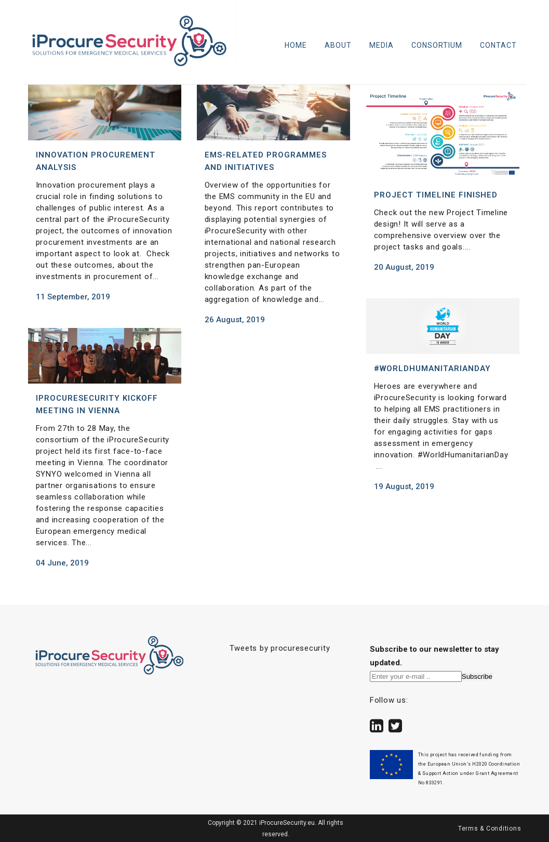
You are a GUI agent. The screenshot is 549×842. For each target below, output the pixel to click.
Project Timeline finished (436, 195)
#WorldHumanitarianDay (432, 368)
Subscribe (477, 676)
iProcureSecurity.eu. (287, 822)
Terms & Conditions (489, 828)
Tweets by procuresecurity (280, 648)
